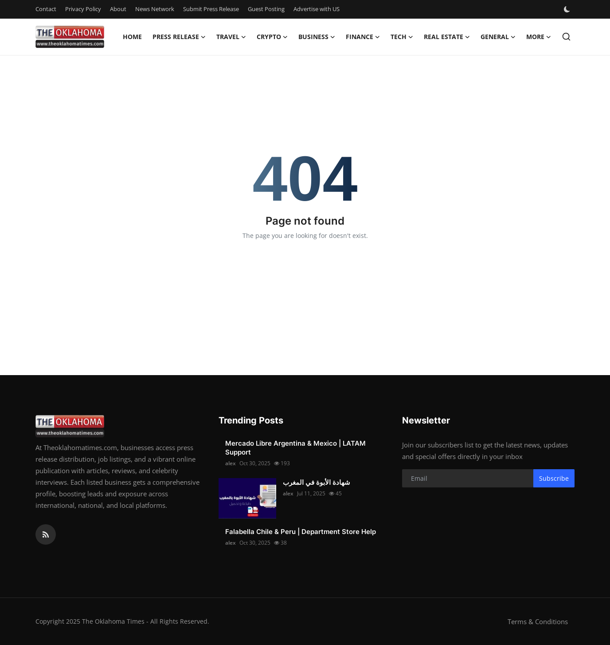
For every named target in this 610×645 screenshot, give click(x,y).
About (118, 9)
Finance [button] (363, 37)
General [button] (498, 37)
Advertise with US (316, 9)
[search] (566, 36)
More (538, 37)
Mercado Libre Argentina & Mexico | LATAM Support (295, 447)
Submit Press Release (211, 9)
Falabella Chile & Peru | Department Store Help (300, 531)
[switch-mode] (568, 9)
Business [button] (316, 37)
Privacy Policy (83, 9)
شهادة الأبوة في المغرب (316, 482)
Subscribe (554, 478)
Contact (45, 9)
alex (230, 463)
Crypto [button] (272, 37)
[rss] (45, 534)
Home (132, 36)
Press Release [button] (179, 37)
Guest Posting (266, 9)
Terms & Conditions (538, 621)
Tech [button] (402, 37)
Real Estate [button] (447, 37)
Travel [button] (231, 37)
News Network (154, 9)
